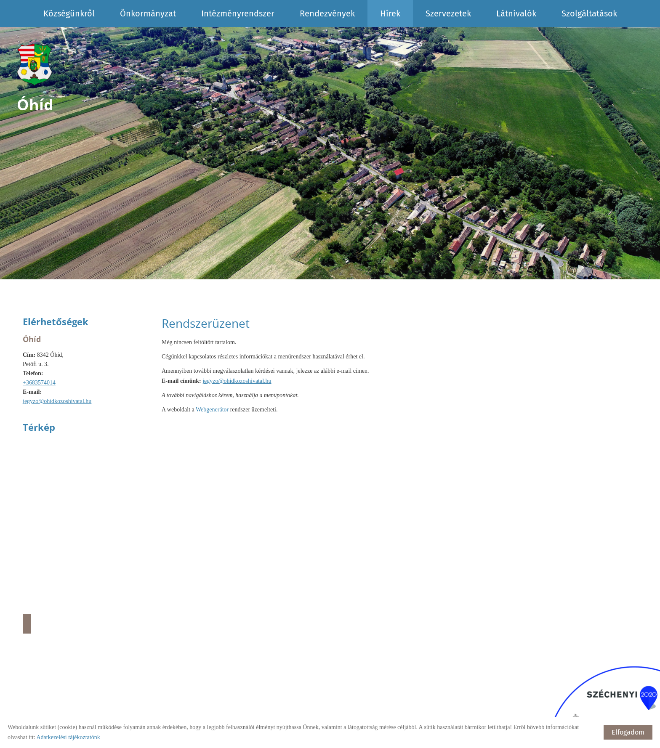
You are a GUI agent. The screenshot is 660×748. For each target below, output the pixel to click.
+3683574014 (39, 382)
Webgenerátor (212, 409)
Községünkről (69, 13)
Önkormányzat (148, 13)
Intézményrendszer (237, 13)
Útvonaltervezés (27, 624)
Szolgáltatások (589, 13)
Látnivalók (516, 13)
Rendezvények (327, 13)
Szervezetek (448, 13)
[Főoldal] (35, 65)
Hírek (390, 13)
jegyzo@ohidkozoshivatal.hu (57, 401)
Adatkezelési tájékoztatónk (68, 737)
